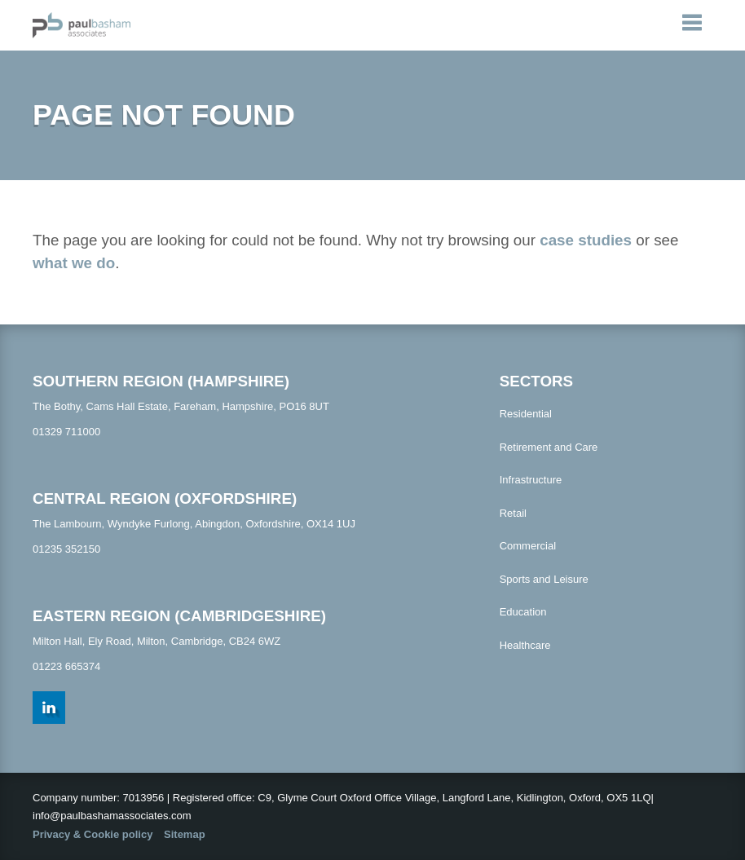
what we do (74, 262)
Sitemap (184, 834)
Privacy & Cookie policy (92, 834)
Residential (526, 414)
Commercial (528, 546)
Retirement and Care (549, 447)
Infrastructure (531, 480)
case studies (586, 240)
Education (523, 612)
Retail (513, 513)
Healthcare (525, 645)
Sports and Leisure (544, 579)
